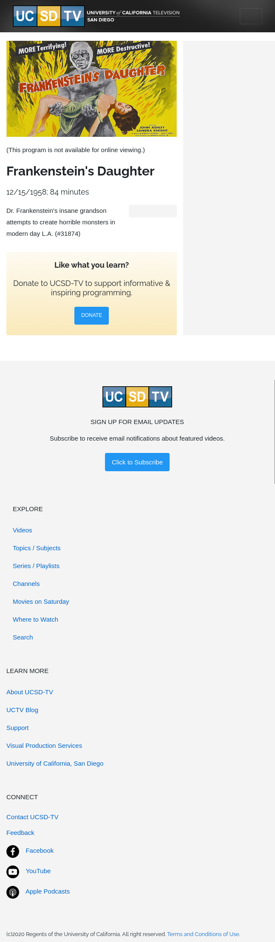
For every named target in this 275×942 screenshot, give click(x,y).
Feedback (20, 832)
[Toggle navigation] (251, 16)
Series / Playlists (36, 565)
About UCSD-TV (29, 692)
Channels (26, 583)
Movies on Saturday (41, 601)
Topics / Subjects (37, 548)
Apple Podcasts (48, 891)
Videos (22, 530)
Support (17, 727)
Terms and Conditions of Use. (203, 934)
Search (23, 637)
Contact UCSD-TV (32, 816)
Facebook (40, 850)
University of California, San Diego (54, 763)
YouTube (38, 870)
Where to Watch (35, 619)
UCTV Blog (22, 709)
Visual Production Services (44, 745)
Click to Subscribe (137, 462)
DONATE (91, 315)
